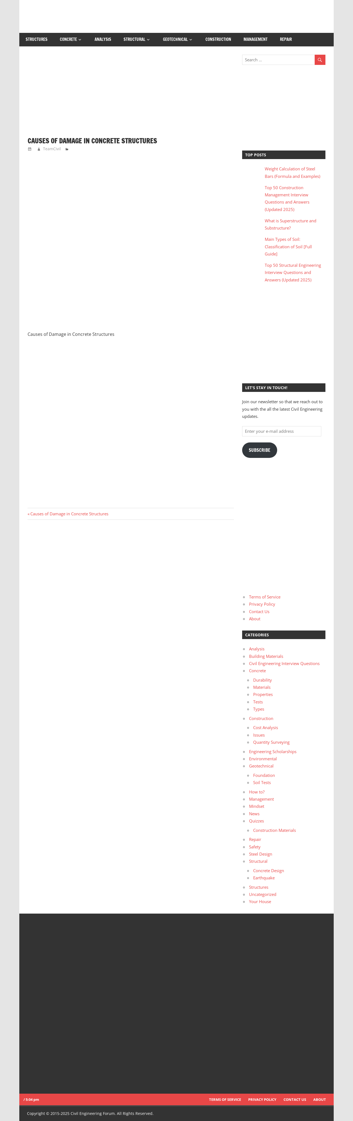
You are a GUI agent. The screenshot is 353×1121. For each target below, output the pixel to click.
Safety (255, 847)
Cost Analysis (265, 727)
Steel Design (260, 854)
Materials (262, 687)
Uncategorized (262, 894)
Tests (258, 702)
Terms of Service (264, 597)
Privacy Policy (262, 604)
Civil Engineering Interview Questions (284, 663)
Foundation (264, 775)
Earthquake (264, 877)
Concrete (68, 39)
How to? (256, 792)
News (254, 813)
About (254, 618)
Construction (218, 39)
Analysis (103, 39)
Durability (262, 680)
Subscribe (259, 450)
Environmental (263, 758)
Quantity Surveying (271, 742)
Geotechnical (175, 39)
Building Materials (266, 656)
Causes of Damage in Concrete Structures (69, 513)
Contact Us (259, 611)
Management (256, 39)
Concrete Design (268, 870)
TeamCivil (52, 148)
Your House (260, 901)
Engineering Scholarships (272, 751)
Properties (263, 694)
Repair (286, 39)
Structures (36, 39)
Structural (134, 39)
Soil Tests (262, 782)
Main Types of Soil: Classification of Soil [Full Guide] (288, 246)
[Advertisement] (131, 95)
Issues (259, 735)
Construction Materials (274, 830)
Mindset (256, 806)
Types (258, 709)
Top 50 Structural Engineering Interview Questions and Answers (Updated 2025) (293, 272)
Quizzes (256, 821)
